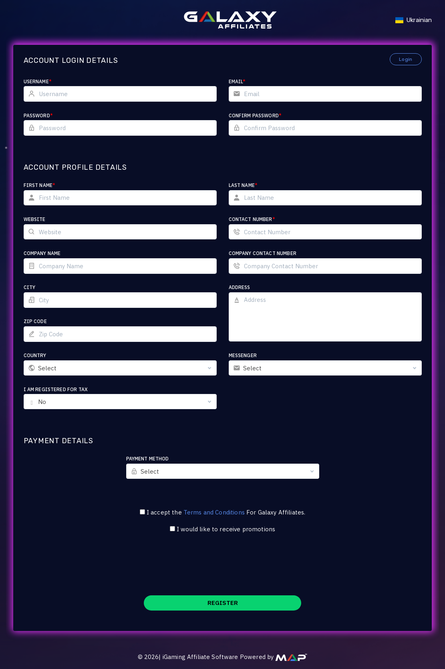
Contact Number (252, 219)
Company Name (42, 253)
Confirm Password (255, 116)
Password (38, 116)
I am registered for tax (56, 389)
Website (35, 219)
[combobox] (120, 368)
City (30, 287)
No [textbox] (42, 402)
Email (237, 81)
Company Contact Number (262, 253)
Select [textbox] (47, 368)
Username (38, 81)
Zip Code (35, 321)
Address (239, 287)
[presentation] (223, 569)
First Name (40, 185)
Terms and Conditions (214, 512)
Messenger (243, 355)
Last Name (243, 185)
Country (35, 355)
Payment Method (147, 459)
